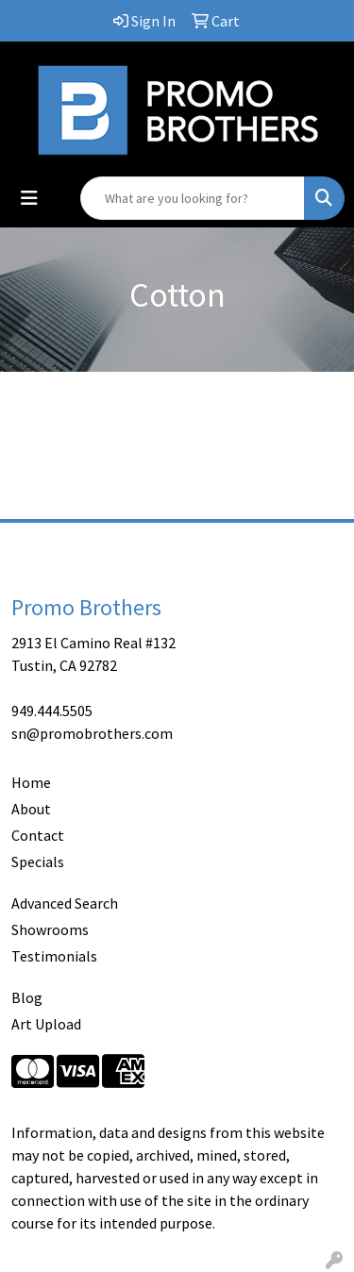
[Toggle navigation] (29, 198)
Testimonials (54, 955)
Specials (37, 861)
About (31, 808)
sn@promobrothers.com (92, 733)
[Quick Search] (192, 198)
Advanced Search (64, 903)
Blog (26, 997)
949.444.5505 (52, 710)
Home (31, 782)
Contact (37, 835)
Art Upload (46, 1023)
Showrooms (50, 929)
